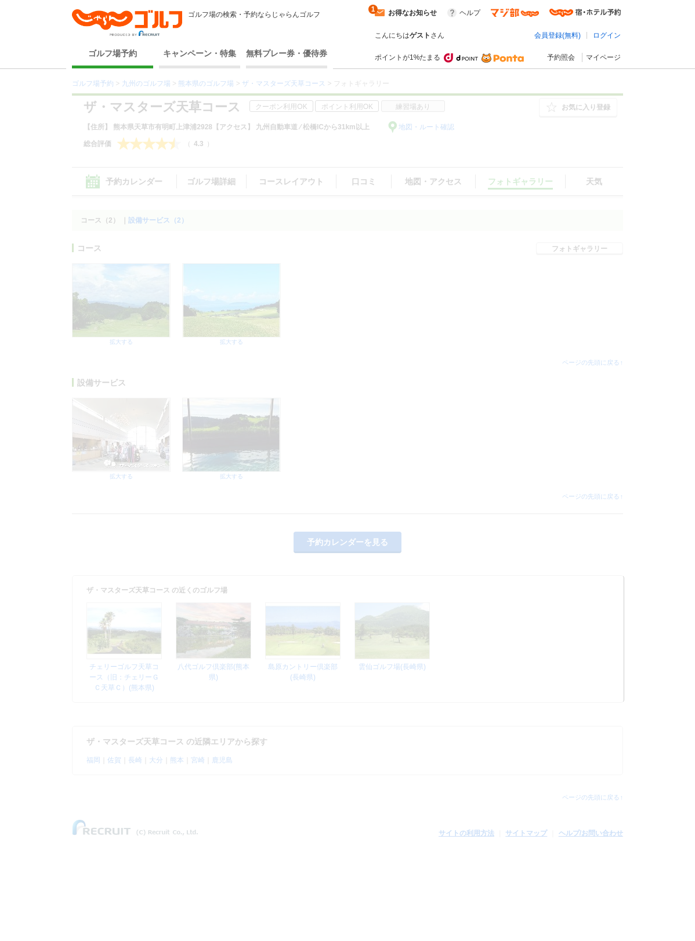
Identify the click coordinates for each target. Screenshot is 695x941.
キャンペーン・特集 (199, 53)
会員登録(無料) (557, 35)
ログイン (607, 35)
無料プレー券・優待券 (286, 53)
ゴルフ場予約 (112, 53)
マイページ (603, 57)
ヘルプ (469, 13)
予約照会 (561, 57)
